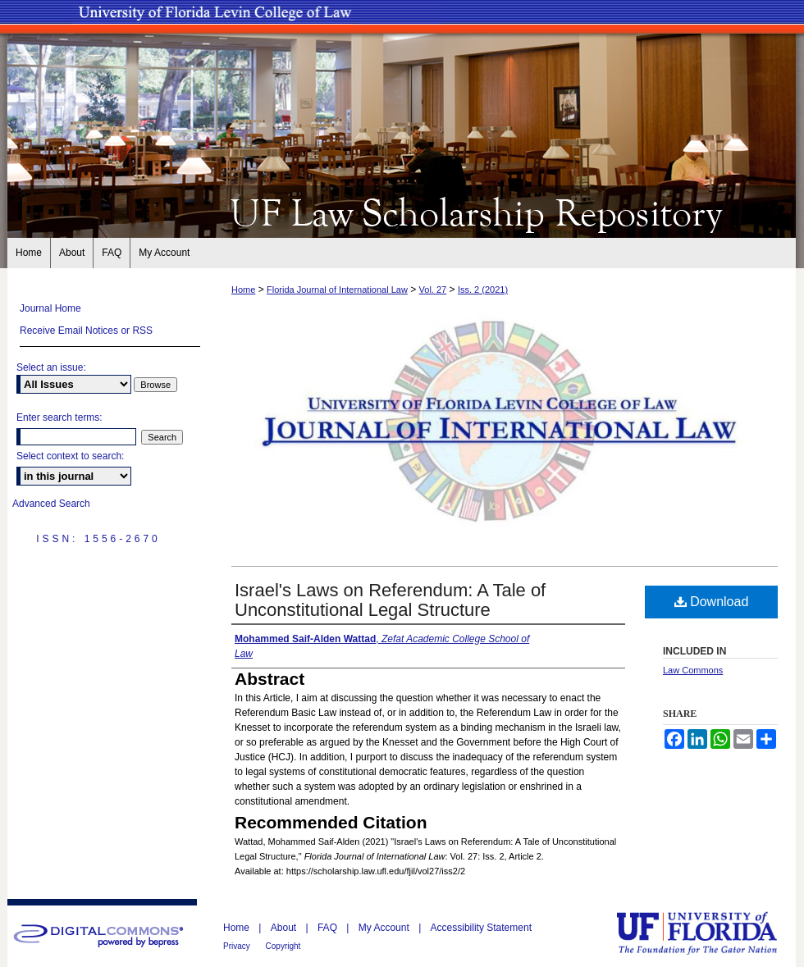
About (285, 927)
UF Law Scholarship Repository (402, 211)
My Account (385, 927)
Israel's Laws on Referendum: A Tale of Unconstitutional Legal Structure (390, 600)
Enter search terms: (59, 417)
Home (243, 289)
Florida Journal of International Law (337, 289)
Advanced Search (51, 503)
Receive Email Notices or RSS (86, 330)
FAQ (328, 927)
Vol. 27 (433, 289)
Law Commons (693, 670)
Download (711, 602)
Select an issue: (51, 367)
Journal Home (50, 308)
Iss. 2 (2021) (483, 289)
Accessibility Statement (481, 927)
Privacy (238, 946)
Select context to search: (70, 456)
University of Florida (709, 933)
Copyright (283, 946)
